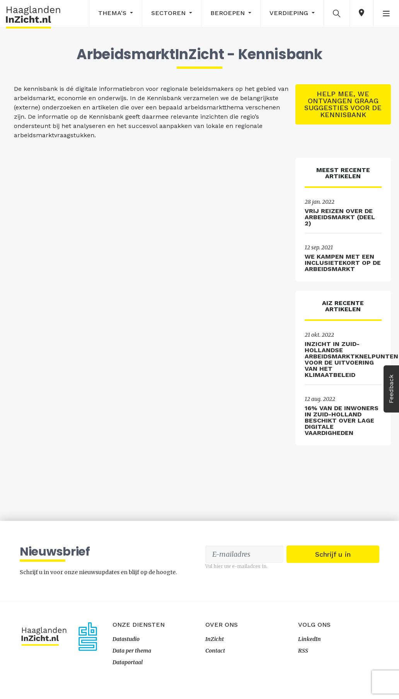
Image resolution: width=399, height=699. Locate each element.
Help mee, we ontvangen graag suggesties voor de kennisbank (343, 104)
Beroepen (228, 13)
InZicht (214, 639)
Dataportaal (128, 662)
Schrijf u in (333, 554)
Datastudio (126, 639)
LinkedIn (309, 639)
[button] (337, 13)
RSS (303, 650)
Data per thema (132, 650)
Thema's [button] (113, 13)
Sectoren (169, 13)
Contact (215, 650)
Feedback (391, 389)
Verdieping (289, 13)
